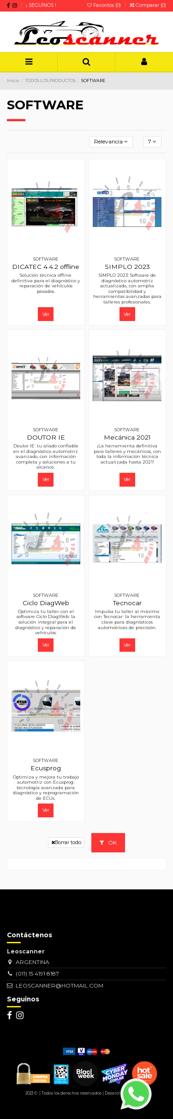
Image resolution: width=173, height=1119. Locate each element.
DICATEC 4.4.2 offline (45, 266)
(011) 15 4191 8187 (37, 973)
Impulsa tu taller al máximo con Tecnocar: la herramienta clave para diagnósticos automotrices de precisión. (127, 619)
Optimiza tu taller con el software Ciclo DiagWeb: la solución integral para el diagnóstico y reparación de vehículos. (45, 622)
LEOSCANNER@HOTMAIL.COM (59, 985)
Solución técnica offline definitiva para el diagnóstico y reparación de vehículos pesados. (46, 283)
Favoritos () (104, 5)
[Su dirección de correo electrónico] (44, 921)
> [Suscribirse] (97, 920)
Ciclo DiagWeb (46, 603)
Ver (45, 314)
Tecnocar (127, 603)
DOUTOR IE (46, 437)
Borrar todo (66, 842)
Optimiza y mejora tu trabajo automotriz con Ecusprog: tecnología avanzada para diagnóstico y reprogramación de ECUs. (46, 787)
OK (108, 842)
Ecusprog (45, 768)
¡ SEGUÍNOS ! (41, 5)
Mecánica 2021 (127, 437)
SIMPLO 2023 (127, 266)
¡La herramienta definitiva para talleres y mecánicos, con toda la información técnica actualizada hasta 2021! (127, 453)
